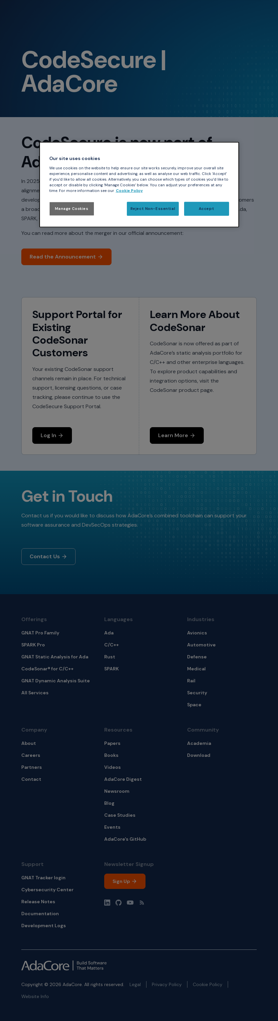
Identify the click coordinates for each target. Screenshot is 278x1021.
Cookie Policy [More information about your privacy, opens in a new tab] (129, 190)
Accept (206, 208)
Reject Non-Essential (153, 208)
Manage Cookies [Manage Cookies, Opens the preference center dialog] (72, 208)
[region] (139, 185)
